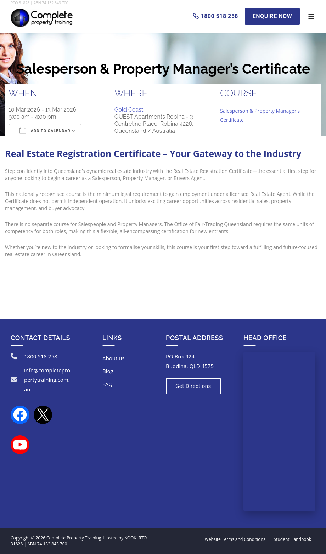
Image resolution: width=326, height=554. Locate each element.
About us (113, 358)
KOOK (130, 538)
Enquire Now (272, 16)
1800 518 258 (40, 356)
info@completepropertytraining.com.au (47, 380)
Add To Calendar (45, 130)
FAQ (107, 384)
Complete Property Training (73, 538)
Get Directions (193, 386)
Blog (107, 370)
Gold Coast (129, 109)
